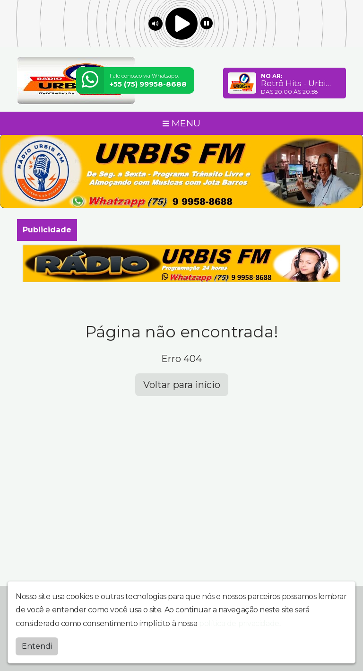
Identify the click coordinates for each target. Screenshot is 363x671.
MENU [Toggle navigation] (181, 123)
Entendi (37, 646)
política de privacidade (239, 623)
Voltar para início (181, 384)
